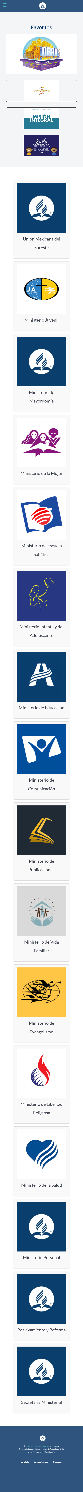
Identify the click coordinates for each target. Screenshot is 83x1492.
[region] (41, 94)
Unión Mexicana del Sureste (37, 1446)
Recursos (58, 1462)
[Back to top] (41, 1478)
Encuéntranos (41, 1462)
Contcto (25, 1462)
